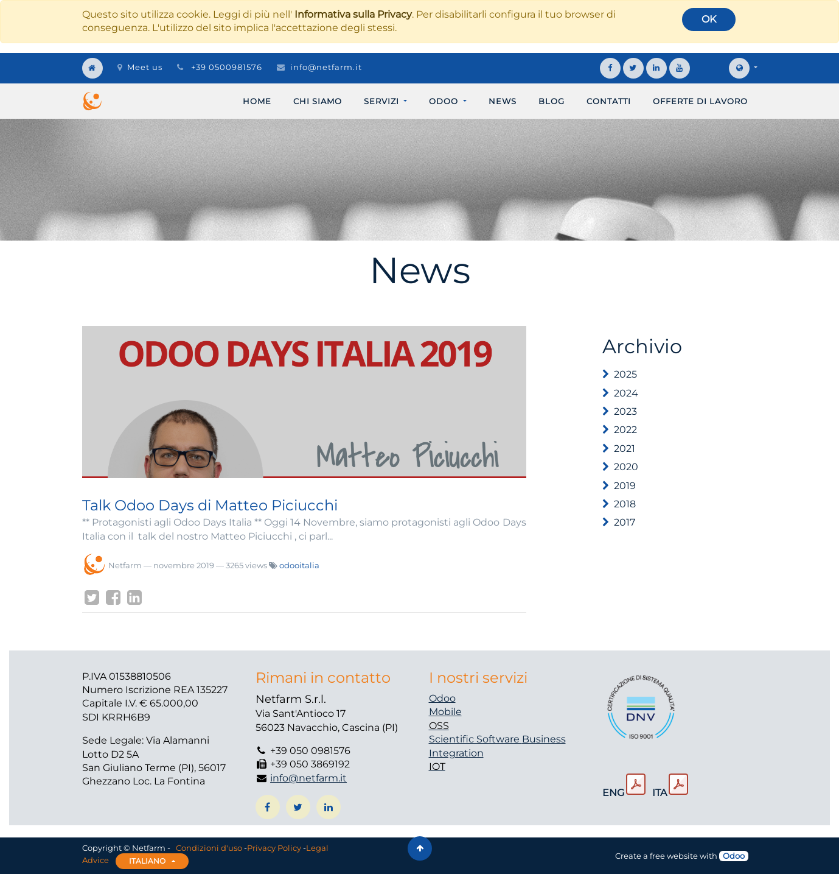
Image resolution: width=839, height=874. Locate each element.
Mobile (445, 711)
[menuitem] (257, 101)
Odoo (442, 698)
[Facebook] (113, 597)
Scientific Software (475, 739)
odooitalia (299, 565)
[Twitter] (92, 597)
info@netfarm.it (326, 67)
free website (674, 856)
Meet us (139, 67)
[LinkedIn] (134, 597)
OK (708, 19)
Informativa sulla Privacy (353, 14)
